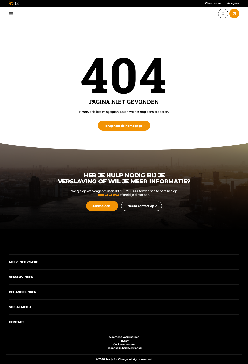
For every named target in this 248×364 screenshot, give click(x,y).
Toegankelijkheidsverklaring (124, 348)
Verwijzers (233, 3)
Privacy (124, 340)
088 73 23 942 (108, 195)
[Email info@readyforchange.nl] (17, 3)
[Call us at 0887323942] (11, 3)
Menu (11, 13)
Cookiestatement (124, 344)
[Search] (223, 13)
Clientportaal (213, 3)
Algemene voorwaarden (124, 337)
